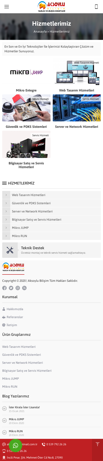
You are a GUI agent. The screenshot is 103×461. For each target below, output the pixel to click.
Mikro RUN (16, 431)
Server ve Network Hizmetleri (76, 126)
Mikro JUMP (16, 419)
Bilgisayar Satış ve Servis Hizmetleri (26, 165)
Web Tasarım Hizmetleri (76, 90)
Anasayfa (40, 31)
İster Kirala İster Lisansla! (24, 407)
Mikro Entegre (26, 90)
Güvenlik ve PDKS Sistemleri (26, 126)
